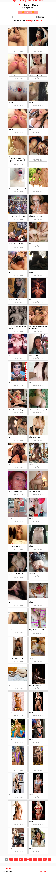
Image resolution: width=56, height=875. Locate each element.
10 (49, 859)
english (15, 1)
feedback (8, 868)
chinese (21, 1)
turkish (41, 1)
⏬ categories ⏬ (28, 12)
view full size (18, 51)
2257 (3, 868)
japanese (28, 1)
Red (20, 5)
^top (41, 868)
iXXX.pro (39, 21)
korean (35, 1)
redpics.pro (43, 871)
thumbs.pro (30, 21)
